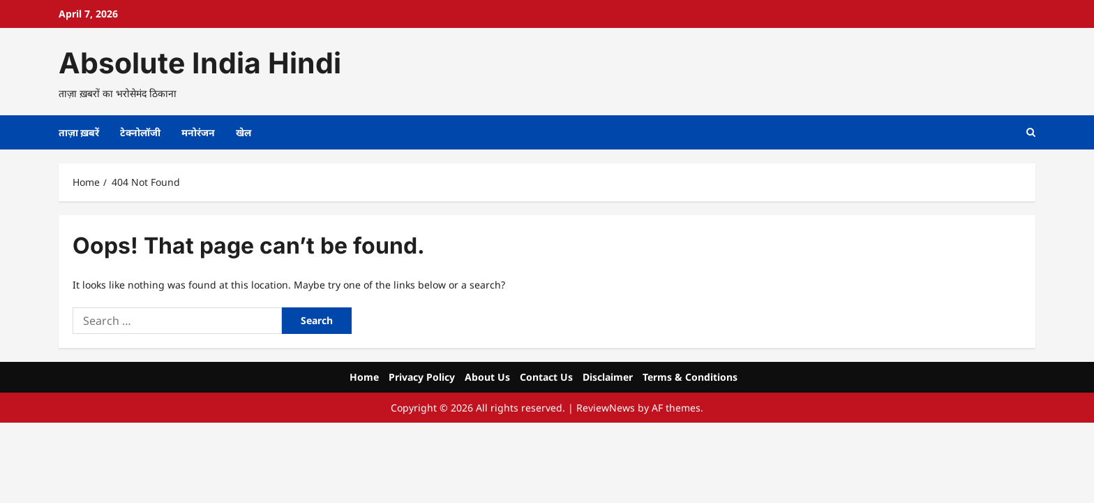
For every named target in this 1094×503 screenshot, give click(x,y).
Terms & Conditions (690, 377)
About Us (487, 377)
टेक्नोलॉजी (140, 132)
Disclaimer (608, 377)
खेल (243, 132)
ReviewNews (605, 407)
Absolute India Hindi (200, 62)
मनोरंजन (198, 132)
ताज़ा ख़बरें (79, 132)
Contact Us (546, 377)
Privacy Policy (422, 377)
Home (364, 377)
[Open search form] (1030, 132)
